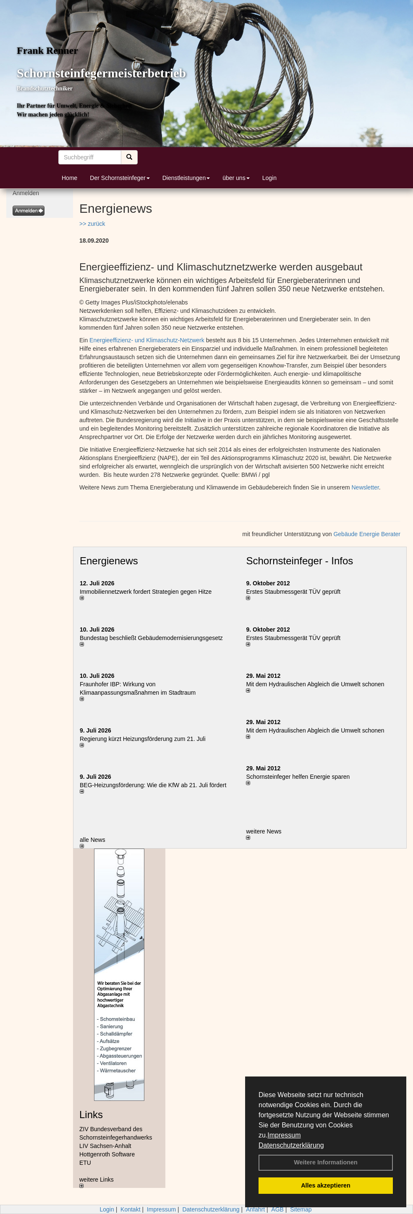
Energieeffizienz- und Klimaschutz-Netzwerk (146, 340)
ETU (85, 1162)
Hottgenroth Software (107, 1154)
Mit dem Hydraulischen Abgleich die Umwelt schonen (315, 684)
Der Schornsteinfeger (119, 178)
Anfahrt (255, 1209)
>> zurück (92, 223)
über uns (235, 178)
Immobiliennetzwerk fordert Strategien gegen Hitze (146, 591)
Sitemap (300, 1209)
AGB (277, 1209)
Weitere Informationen (326, 1162)
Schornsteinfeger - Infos (299, 560)
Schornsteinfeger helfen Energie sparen (298, 776)
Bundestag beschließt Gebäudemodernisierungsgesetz (151, 638)
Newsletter (365, 487)
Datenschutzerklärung (291, 1145)
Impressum (284, 1135)
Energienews (109, 560)
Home (69, 178)
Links (91, 1114)
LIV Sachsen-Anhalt (105, 1146)
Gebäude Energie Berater (366, 534)
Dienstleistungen (186, 178)
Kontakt (130, 1209)
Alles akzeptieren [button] (325, 1185)
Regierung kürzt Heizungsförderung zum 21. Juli (143, 738)
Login (269, 178)
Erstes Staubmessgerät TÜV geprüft (293, 591)
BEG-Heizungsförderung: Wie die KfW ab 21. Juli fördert (153, 785)
